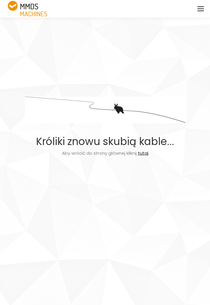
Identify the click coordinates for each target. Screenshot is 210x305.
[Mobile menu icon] (200, 8)
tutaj (143, 153)
